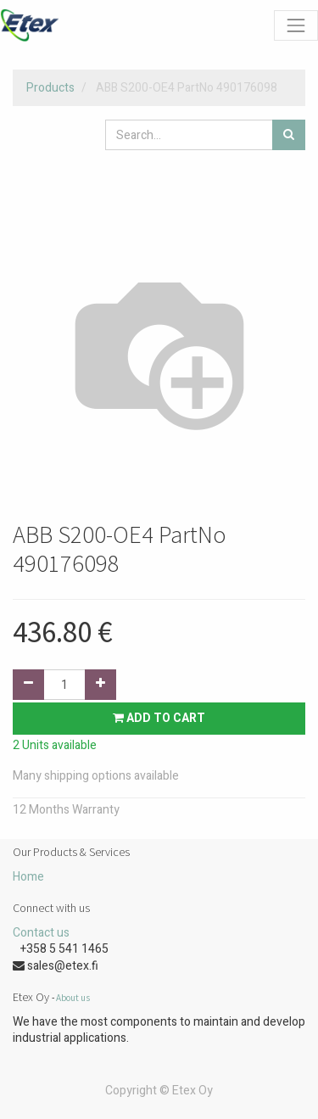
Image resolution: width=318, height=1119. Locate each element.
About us (73, 998)
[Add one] (100, 684)
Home (28, 877)
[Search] (288, 135)
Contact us (41, 933)
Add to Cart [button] (159, 718)
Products (50, 88)
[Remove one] (28, 684)
